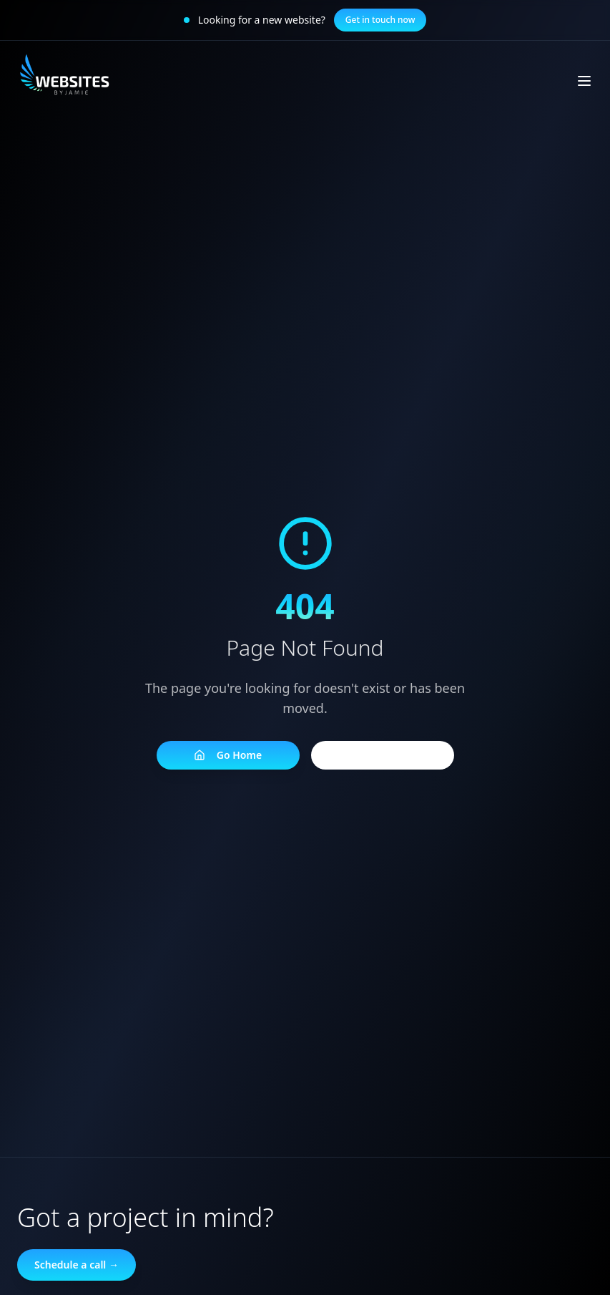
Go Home (228, 755)
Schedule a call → (76, 1264)
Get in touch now (380, 20)
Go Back (382, 755)
